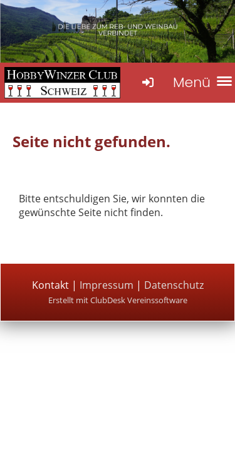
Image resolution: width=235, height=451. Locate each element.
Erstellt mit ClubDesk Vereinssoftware (117, 300)
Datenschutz (174, 285)
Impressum (108, 285)
